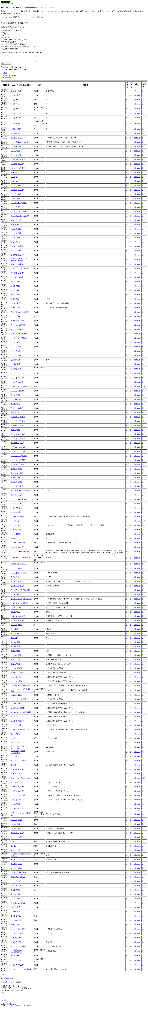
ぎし (12, 631)
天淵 (20, 821)
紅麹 (21, 383)
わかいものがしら (17, 492)
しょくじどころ (16, 270)
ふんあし (14, 348)
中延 (20, 922)
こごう (13, 318)
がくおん (14, 505)
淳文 (20, 896)
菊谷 (18, 648)
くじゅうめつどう (17, 714)
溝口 (21, 444)
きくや (13, 648)
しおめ (13, 805)
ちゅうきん (15, 488)
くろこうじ (15, 375)
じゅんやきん (16, 457)
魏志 (16, 631)
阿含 (18, 665)
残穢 (18, 396)
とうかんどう (16, 565)
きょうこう (15, 409)
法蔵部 (22, 674)
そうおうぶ (15, 709)
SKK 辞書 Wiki (6, 79)
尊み (20, 943)
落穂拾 (22, 904)
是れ (16, 766)
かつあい (14, 657)
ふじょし (14, 331)
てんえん (14, 821)
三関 (18, 926)
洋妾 (21, 322)
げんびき (14, 357)
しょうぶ (14, 678)
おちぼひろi (15, 904)
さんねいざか (16, 544)
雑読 (20, 514)
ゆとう (13, 431)
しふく (13, 152)
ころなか (14, 797)
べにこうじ (15, 383)
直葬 (20, 939)
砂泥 (18, 578)
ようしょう (15, 322)
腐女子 (20, 331)
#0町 (19, 196)
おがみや (14, 279)
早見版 (14, 77)
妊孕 (20, 570)
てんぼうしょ (16, 762)
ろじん (13, 718)
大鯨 (20, 962)
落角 (20, 235)
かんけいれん (16, 204)
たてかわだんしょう (18, 814)
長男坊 (25, 217)
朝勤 (21, 466)
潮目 (18, 805)
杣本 (20, 870)
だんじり (14, 139)
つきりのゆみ (16, 559)
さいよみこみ (16, 948)
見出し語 (4, 23)
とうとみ (14, 943)
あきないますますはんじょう (21, 260)
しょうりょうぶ (16, 701)
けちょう (14, 252)
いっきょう (15, 548)
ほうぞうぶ (15, 674)
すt (12, 540)
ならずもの (15, 161)
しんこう (14, 209)
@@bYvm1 (16, 105)
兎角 (18, 344)
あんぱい (14, 92)
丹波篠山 (26, 553)
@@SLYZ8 (16, 115)
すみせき (14, 370)
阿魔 (16, 226)
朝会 (20, 852)
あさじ (13, 479)
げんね (13, 365)
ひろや (13, 913)
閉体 (20, 830)
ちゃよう (14, 801)
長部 (20, 683)
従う (19, 522)
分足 (20, 348)
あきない (14, 266)
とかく (13, 344)
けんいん (14, 401)
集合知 (24, 501)
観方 (18, 405)
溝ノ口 (22, 449)
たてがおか (15, 878)
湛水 (20, 609)
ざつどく (14, 514)
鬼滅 (18, 652)
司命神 (22, 170)
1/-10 (143, 522)
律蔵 (20, 727)
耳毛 (18, 909)
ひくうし (14, 392)
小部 (20, 678)
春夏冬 (20, 266)
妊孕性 (24, 574)
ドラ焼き (21, 423)
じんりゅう (15, 792)
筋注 (21, 587)
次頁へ (3, 976)
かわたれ (14, 191)
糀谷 (20, 917)
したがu (14, 522)
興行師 (24, 335)
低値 (18, 957)
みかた (13, 405)
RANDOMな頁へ (7, 980)
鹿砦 (20, 156)
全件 (20, 883)
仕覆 (18, 152)
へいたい (14, 830)
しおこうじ (15, 379)
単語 (2, 27)
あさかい (14, 852)
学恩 (20, 505)
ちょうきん (15, 466)
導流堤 (25, 605)
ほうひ (13, 287)
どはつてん (15, 618)
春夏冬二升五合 (17, 262)
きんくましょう (16, 313)
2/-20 (143, 388)
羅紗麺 (22, 326)
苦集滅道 (28, 714)
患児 (18, 97)
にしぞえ (14, 626)
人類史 (22, 453)
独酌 (21, 935)
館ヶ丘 (22, 878)
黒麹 (21, 375)
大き (19, 527)
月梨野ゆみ (26, 559)
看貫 (20, 148)
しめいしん (15, 170)
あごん (13, 665)
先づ (16, 744)
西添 (20, 626)
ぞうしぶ (14, 722)
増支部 (20, 722)
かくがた (14, 705)
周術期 (25, 731)
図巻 (18, 292)
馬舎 (18, 509)
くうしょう (15, 788)
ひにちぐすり (16, 213)
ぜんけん (14, 883)
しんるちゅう (16, 339)
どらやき (14, 423)
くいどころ (15, 274)
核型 (20, 705)
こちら (31, 17)
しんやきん (15, 462)
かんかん (14, 148)
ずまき (13, 292)
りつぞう (14, 727)
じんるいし (15, 453)
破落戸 (22, 161)
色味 (18, 596)
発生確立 (28, 971)
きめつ (13, 652)
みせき (13, 926)
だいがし (14, 496)
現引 (20, 357)
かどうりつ (15, 930)
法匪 (18, 287)
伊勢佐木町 (27, 388)
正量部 (25, 701)
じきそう (14, 939)
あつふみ (14, 896)
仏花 (18, 243)
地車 (20, 139)
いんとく (14, 230)
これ (12, 766)
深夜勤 (22, 462)
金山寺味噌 (27, 600)
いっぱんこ (15, 440)
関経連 (24, 204)
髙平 (20, 352)
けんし (13, 305)
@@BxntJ (16, 125)
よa (12, 847)
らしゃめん (15, 326)
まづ (12, 744)
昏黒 (20, 187)
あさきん (14, 470)
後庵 (18, 826)
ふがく (13, 735)
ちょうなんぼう (16, 217)
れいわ (13, 951)
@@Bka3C (16, 130)
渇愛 (20, 657)
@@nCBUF (17, 119)
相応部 (22, 709)
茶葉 (20, 801)
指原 (20, 839)
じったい (14, 696)
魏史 (16, 635)
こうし (13, 309)
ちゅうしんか (16, 874)
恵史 (18, 891)
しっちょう (15, 810)
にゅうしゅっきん (17, 779)
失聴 (21, 810)
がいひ (13, 613)
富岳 (18, 735)
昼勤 (21, 488)
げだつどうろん (16, 687)
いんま (13, 900)
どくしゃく (15, 935)
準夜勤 (24, 457)
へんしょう (15, 622)
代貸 (20, 496)
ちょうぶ (14, 683)
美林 (18, 200)
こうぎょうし (16, 335)
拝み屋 (20, 279)
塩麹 (21, 379)
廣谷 (18, 913)
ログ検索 (4, 75)
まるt (12, 639)
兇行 (21, 409)
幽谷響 (20, 256)
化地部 (19, 670)
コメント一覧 (6, 77)
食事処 (25, 270)
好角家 (22, 418)
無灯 (18, 239)
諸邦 (20, 531)
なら (12, 843)
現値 (18, 365)
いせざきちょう (16, 388)
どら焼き (21, 427)
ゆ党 (18, 431)
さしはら (14, 839)
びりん (13, 200)
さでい (13, 578)
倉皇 (20, 222)
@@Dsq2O (16, 110)
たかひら (14, 352)
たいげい (14, 962)
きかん (13, 283)
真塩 (18, 644)
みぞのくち (15, 444)
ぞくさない (15, 752)
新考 (20, 209)
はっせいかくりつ (17, 971)
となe (13, 183)
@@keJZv (16, 101)
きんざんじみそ (16, 600)
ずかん (13, 296)
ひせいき (14, 966)
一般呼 (22, 440)
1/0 (143, 423)
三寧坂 (24, 544)
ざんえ (13, 396)
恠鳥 (20, 252)
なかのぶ (14, 922)
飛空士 (20, 392)
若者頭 (27, 492)
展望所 (24, 762)
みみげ (13, 909)
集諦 (20, 696)
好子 (18, 309)
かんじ (13, 97)
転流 (21, 583)
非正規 (20, 966)
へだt (12, 758)
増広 (20, 661)
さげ (12, 414)
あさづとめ (15, 475)
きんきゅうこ (16, 436)
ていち (13, 957)
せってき (14, 887)
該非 (18, 613)
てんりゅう (15, 583)
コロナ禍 (21, 797)
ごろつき (14, 165)
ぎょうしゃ (15, 861)
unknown (137, 92)
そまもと (14, 870)
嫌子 (18, 305)
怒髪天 (22, 618)
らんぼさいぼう (16, 591)
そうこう (14, 222)
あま (12, 226)
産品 (20, 865)
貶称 (21, 622)
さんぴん (14, 865)
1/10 (143, 779)
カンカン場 (24, 143)
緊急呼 (24, 436)
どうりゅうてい (16, 605)
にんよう (14, 570)
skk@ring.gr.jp (11, 1005)
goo (135, 86)
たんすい (14, 609)
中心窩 (24, 874)
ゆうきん (14, 483)
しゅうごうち (16, 501)
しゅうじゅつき (16, 731)
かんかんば (15, 143)
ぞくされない (16, 748)
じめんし (14, 248)
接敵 (20, 887)
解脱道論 (26, 687)
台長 (21, 834)
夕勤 (20, 483)
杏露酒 (24, 339)
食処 (21, 274)
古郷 (18, 318)
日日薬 (24, 213)
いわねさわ (15, 518)
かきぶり (14, 775)
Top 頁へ (4, 1002)
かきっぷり (15, 771)
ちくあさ (14, 135)
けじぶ (13, 670)
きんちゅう (15, 587)
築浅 (20, 135)
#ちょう (14, 196)
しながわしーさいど (18, 855)
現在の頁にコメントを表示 (11, 984)
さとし (13, 891)
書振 (21, 771)
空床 (21, 788)
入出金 (27, 779)
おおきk (14, 527)
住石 (20, 370)
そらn (13, 178)
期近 (18, 361)
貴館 (18, 283)
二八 (18, 300)
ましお (13, 644)
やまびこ (14, 256)
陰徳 (20, 230)
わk (12, 740)
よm (12, 174)
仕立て (17, 535)
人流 (21, 792)
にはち (13, 300)
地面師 (20, 248)
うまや (13, 509)
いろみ (13, 596)
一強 (21, 548)
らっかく (14, 235)
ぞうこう (14, 661)
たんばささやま (16, 553)
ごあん (13, 826)
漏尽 (18, 718)
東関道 (24, 565)
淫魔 (18, 900)
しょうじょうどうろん (19, 690)
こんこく (14, 187)
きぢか (13, 361)
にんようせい (16, 574)
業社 (21, 861)
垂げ (16, 414)
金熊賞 (25, 313)
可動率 (22, 930)
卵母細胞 (26, 591)
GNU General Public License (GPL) (62, 11)
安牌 (20, 92)
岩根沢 (22, 518)
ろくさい (14, 156)
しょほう (14, 531)
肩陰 (20, 401)
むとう (13, 239)
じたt (12, 535)
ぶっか (13, 243)
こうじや (14, 917)
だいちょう (15, 834)
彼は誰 (20, 191)
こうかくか (15, 418)
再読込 (24, 948)
